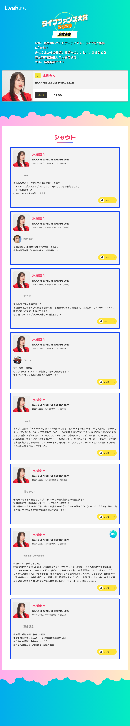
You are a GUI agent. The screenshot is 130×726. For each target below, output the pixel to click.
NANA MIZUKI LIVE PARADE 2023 (50, 159)
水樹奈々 (49, 75)
